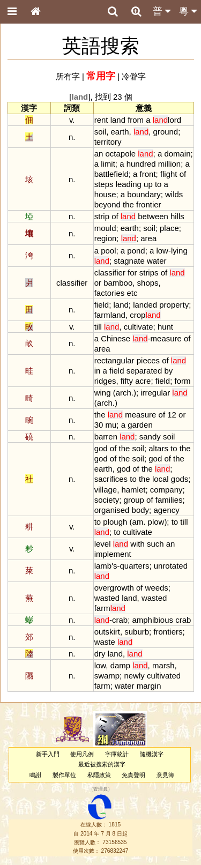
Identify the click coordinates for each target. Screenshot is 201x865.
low (162, 250)
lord (167, 119)
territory (108, 141)
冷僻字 (134, 76)
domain (177, 153)
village (105, 489)
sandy (150, 436)
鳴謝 (35, 775)
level (102, 543)
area (148, 238)
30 (98, 424)
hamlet (133, 489)
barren (105, 436)
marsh (163, 665)
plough (115, 521)
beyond (107, 204)
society (107, 499)
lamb (102, 565)
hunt (165, 326)
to (158, 184)
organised (112, 509)
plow (156, 521)
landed (145, 304)
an (98, 153)
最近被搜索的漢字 (101, 764)
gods (179, 478)
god (101, 448)
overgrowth (114, 587)
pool (108, 250)
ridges (105, 380)
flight (168, 173)
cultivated (164, 675)
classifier (109, 272)
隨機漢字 (151, 754)
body (140, 509)
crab (120, 619)
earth (119, 131)
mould (105, 228)
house (105, 194)
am (137, 521)
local (160, 478)
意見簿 (165, 775)
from (136, 119)
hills (177, 216)
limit (108, 163)
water (157, 260)
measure (166, 338)
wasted (107, 597)
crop (145, 314)
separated (144, 370)
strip (101, 216)
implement (112, 553)
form (183, 380)
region (105, 238)
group (134, 499)
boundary (143, 194)
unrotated (171, 565)
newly (134, 675)
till (98, 326)
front (148, 173)
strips (149, 272)
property (174, 304)
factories (109, 292)
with (137, 543)
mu (111, 424)
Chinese (115, 338)
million (169, 163)
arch (123, 392)
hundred (141, 163)
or (97, 282)
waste (104, 641)
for (132, 272)
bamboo (117, 282)
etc (131, 292)
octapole (121, 153)
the (128, 204)
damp (120, 665)
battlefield (111, 173)
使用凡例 (82, 754)
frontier (148, 204)
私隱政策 (99, 775)
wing (102, 392)
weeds (156, 587)
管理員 (100, 789)
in (97, 370)
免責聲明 (133, 775)
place (169, 228)
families (169, 499)
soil (100, 131)
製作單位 (64, 775)
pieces (148, 360)
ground (165, 131)
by (168, 370)
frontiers (167, 631)
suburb (136, 631)
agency (166, 509)
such (155, 543)
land (117, 119)
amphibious (152, 619)
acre (143, 380)
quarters (134, 565)
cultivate (138, 326)
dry (100, 653)
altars (158, 448)
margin (149, 685)
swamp (107, 675)
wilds (174, 194)
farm (109, 608)
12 (171, 414)
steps (104, 184)
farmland (109, 314)
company (166, 489)
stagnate (129, 260)
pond (136, 250)
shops (148, 282)
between (153, 216)
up (148, 184)
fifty (127, 380)
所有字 (68, 76)
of (183, 173)
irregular (155, 392)
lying (179, 250)
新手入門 (47, 754)
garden (140, 424)
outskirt (107, 631)
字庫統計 (117, 754)
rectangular (114, 360)
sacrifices (111, 478)
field (101, 304)
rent (101, 119)
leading (129, 184)
